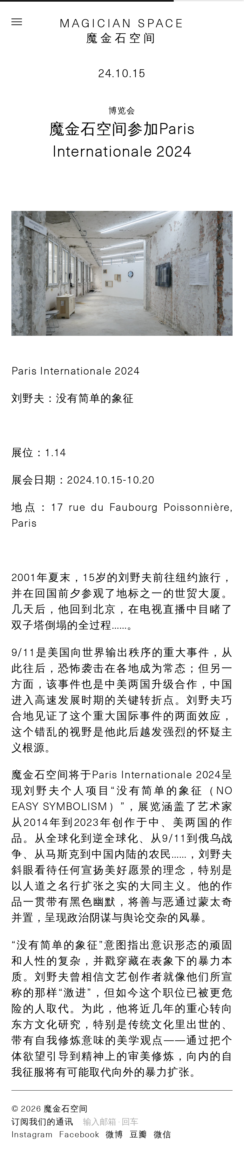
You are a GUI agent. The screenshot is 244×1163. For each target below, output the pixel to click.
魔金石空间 (122, 37)
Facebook (79, 1133)
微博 (114, 1133)
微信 (163, 1133)
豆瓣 (138, 1133)
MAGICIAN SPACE (122, 22)
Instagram (32, 1133)
